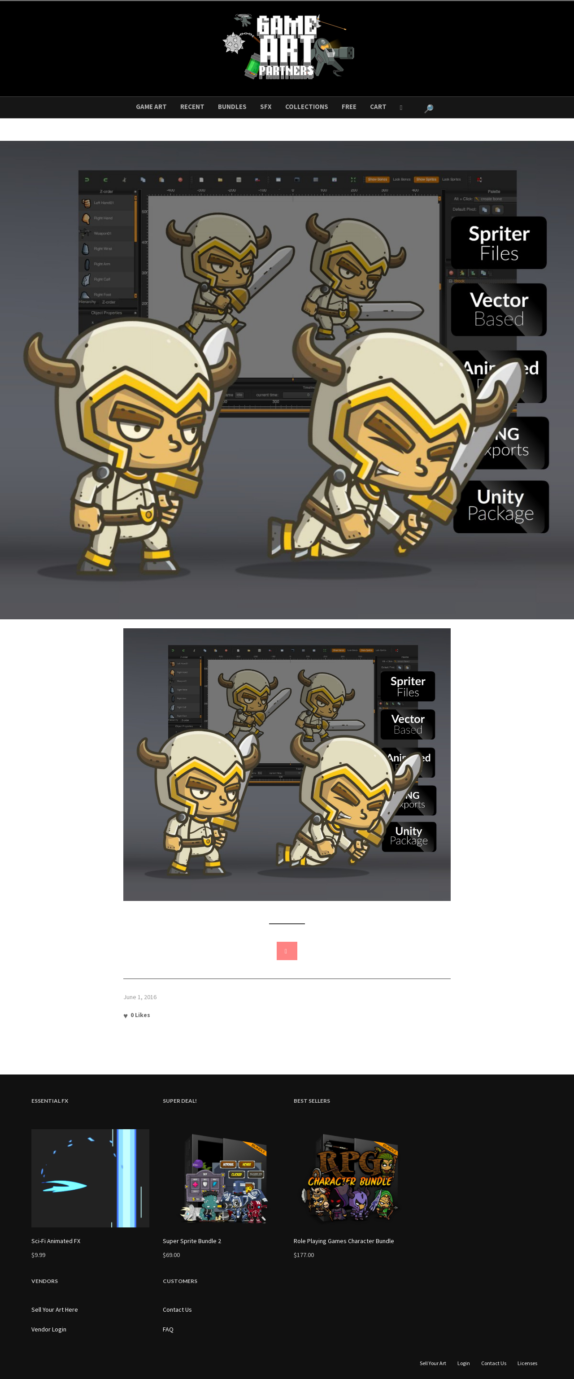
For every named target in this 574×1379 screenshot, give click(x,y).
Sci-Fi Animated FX (55, 1241)
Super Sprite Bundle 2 (192, 1241)
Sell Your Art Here (54, 1309)
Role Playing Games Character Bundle (344, 1241)
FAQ (168, 1329)
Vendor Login (48, 1329)
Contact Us (177, 1309)
